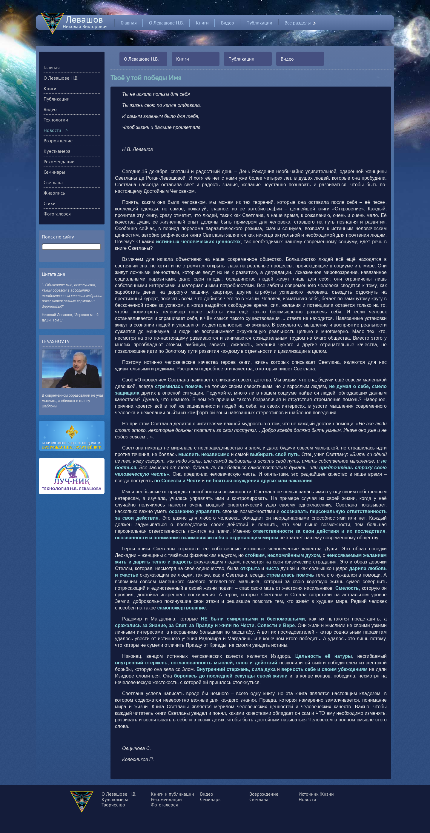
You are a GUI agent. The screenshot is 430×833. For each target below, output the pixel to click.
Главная (129, 23)
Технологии (56, 119)
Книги (202, 23)
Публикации (259, 23)
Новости (52, 130)
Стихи (50, 203)
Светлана (53, 182)
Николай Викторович (85, 23)
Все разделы (298, 23)
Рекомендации (59, 161)
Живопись (54, 192)
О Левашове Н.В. (166, 23)
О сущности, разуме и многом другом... (90, 802)
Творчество (113, 804)
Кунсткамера (57, 151)
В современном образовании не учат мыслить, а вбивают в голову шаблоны (72, 400)
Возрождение (58, 140)
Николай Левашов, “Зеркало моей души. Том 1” (70, 317)
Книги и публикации (172, 794)
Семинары (54, 172)
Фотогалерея (57, 213)
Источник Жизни (316, 794)
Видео (227, 23)
